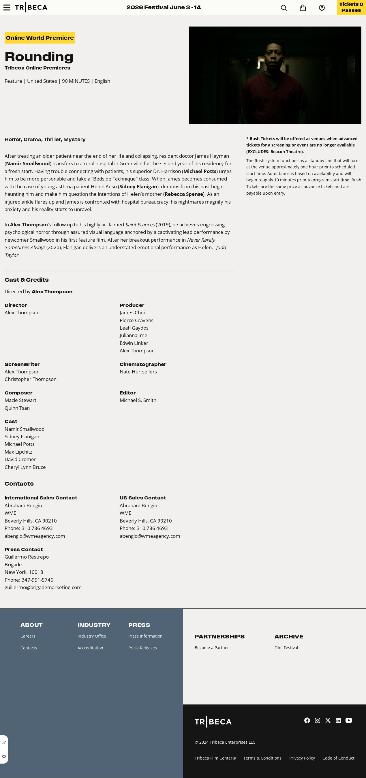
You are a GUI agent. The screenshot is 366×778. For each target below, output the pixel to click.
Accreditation (90, 648)
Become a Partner (212, 647)
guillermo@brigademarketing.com (43, 587)
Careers (27, 636)
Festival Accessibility (40, 697)
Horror (13, 139)
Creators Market (93, 660)
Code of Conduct (338, 758)
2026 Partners (208, 659)
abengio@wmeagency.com (35, 536)
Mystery (74, 139)
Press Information (145, 636)
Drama (32, 139)
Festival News (33, 672)
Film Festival (286, 647)
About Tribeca (34, 709)
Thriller (52, 139)
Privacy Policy (302, 758)
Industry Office (92, 636)
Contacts (28, 648)
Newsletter (31, 660)
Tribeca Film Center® (215, 758)
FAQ (24, 684)
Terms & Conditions (262, 758)
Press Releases (142, 648)
